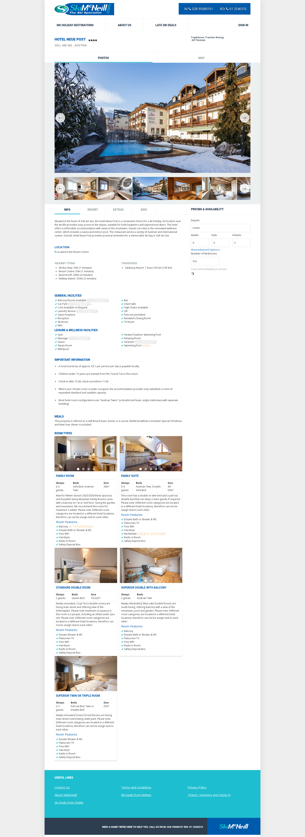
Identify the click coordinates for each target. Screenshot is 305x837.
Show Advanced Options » (205, 249)
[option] (152, 118)
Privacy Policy (197, 787)
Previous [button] (60, 118)
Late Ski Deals (165, 25)
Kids (144, 209)
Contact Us (62, 787)
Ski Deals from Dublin (69, 802)
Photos (103, 58)
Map (201, 58)
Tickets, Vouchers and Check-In (209, 795)
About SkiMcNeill (66, 795)
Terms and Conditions (136, 787)
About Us (124, 25)
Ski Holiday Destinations (75, 25)
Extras (118, 209)
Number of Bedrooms (204, 253)
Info (67, 209)
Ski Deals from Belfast (136, 795)
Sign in (243, 25)
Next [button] (244, 118)
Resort (93, 209)
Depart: (195, 220)
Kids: (214, 235)
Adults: (195, 235)
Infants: (237, 235)
